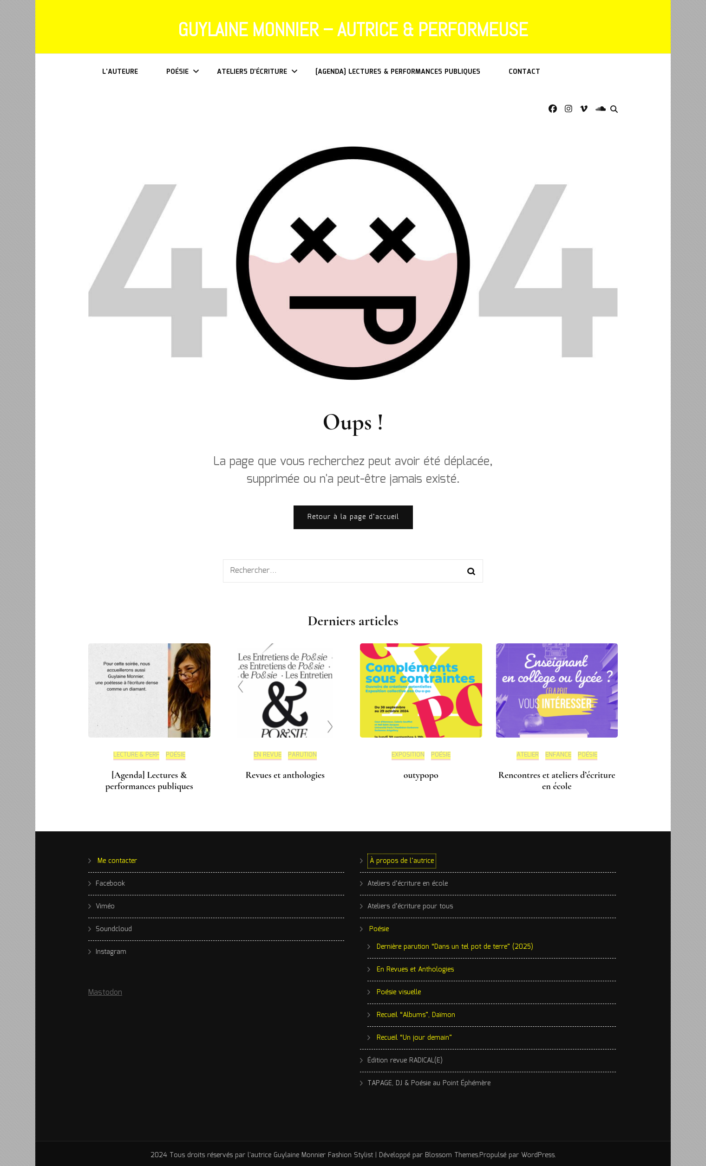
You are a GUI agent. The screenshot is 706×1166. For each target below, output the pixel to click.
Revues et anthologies (285, 771)
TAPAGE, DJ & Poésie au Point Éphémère (428, 1080)
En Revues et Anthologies (415, 966)
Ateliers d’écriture (252, 69)
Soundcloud (114, 926)
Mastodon (105, 989)
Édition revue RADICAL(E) (405, 1057)
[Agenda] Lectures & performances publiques (397, 69)
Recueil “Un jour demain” (414, 1035)
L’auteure (120, 69)
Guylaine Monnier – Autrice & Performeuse (353, 28)
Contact (524, 69)
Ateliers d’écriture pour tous (410, 903)
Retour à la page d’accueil (353, 514)
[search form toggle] (614, 106)
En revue (267, 753)
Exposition (408, 753)
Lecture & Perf (136, 753)
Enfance (558, 753)
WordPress (538, 1152)
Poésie (177, 69)
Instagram (111, 949)
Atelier (527, 753)
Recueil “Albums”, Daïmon (416, 1012)
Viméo (105, 903)
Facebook (110, 880)
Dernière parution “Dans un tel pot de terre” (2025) (455, 944)
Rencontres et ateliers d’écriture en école (556, 777)
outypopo (421, 771)
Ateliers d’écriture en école (407, 880)
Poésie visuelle (399, 989)
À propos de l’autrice (402, 858)
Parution (302, 753)
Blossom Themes (451, 1152)
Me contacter (117, 858)
